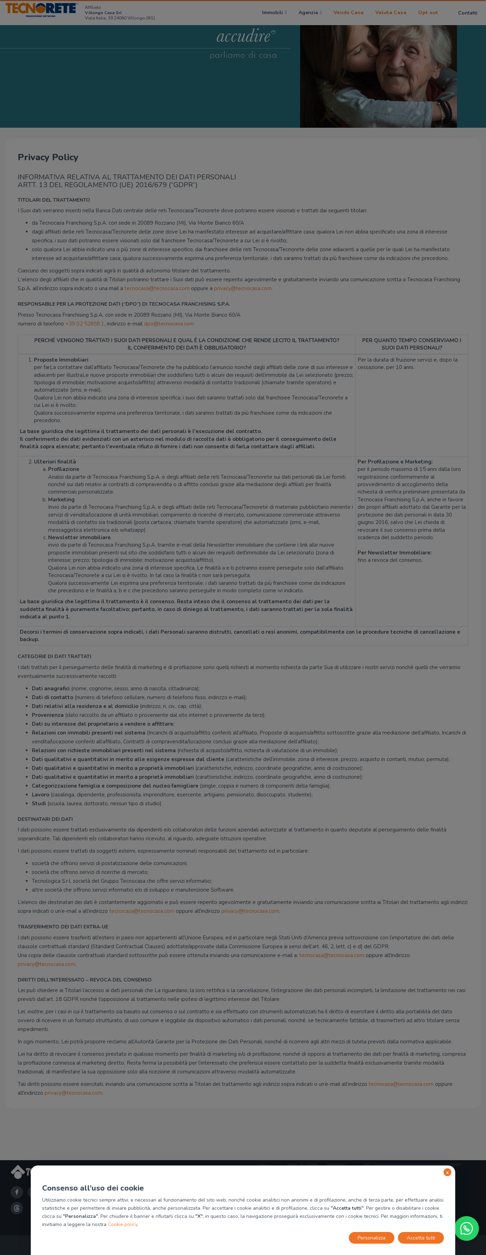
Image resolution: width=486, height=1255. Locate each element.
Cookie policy (122, 1224)
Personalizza (372, 1237)
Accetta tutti (421, 1237)
